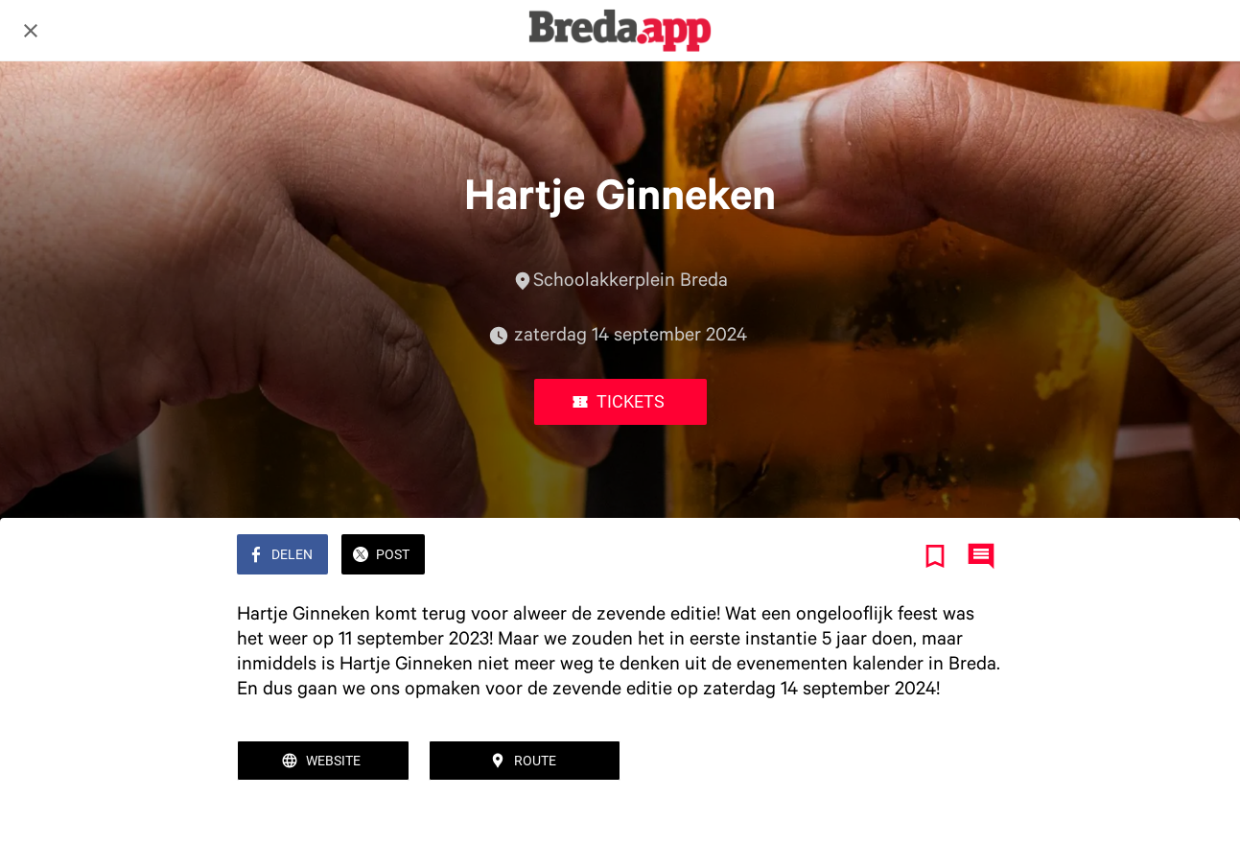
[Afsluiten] (30, 30)
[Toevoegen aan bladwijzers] (935, 556)
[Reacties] (981, 556)
